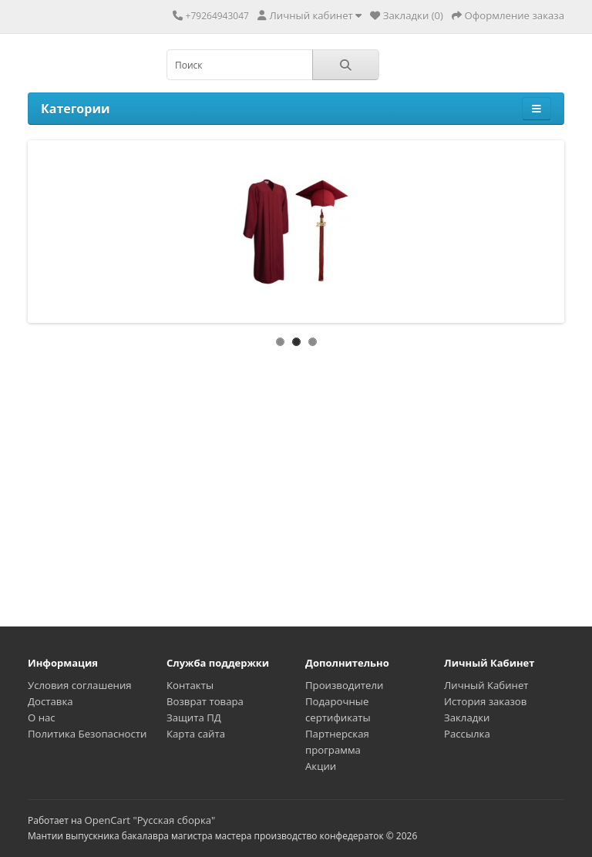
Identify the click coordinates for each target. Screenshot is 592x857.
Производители (344, 685)
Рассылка (467, 734)
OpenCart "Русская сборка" (149, 820)
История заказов (485, 701)
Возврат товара (205, 701)
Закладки (466, 717)
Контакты (190, 685)
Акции (320, 766)
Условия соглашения (80, 685)
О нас (42, 717)
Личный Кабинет (486, 685)
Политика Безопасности (87, 734)
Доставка (50, 701)
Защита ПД (193, 717)
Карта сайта (195, 734)
